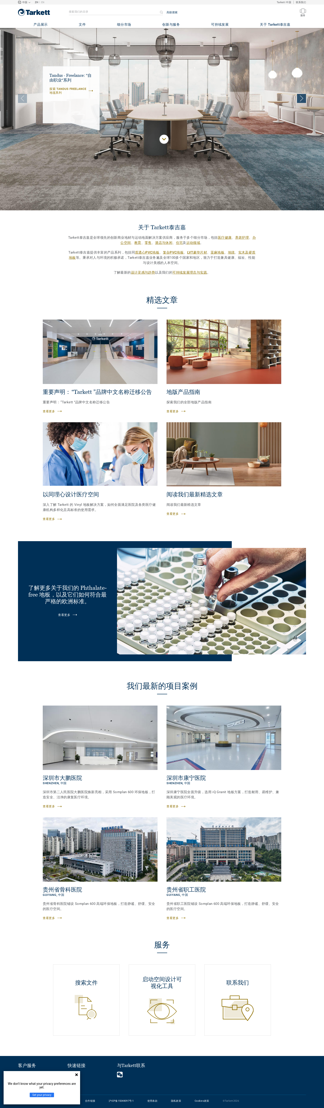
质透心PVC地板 (147, 252)
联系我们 (301, 2)
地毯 (231, 252)
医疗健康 (225, 238)
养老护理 (242, 238)
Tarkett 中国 (284, 2)
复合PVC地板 (173, 252)
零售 (148, 243)
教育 (137, 243)
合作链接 (90, 1100)
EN (43, 2)
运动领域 (193, 243)
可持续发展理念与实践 (189, 272)
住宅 (179, 243)
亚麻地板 (218, 252)
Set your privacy (41, 1095)
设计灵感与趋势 (143, 272)
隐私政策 (176, 1100)
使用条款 (152, 1100)
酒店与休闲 (163, 243)
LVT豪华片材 (197, 252)
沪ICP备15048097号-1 (121, 1100)
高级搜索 (172, 12)
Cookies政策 (202, 1100)
